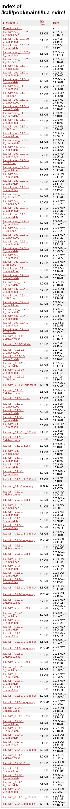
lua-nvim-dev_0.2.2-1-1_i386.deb (16, 229)
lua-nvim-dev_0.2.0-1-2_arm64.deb (16, 142)
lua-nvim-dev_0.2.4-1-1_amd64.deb (16, 270)
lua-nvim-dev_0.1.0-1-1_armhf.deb (16, 87)
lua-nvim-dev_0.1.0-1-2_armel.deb (16, 114)
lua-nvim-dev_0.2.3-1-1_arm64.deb (16, 243)
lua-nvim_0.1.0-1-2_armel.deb (13, 466)
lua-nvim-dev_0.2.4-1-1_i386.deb (16, 297)
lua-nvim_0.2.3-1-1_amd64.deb (13, 669)
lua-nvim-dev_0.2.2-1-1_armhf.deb (16, 223)
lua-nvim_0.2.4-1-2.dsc (16, 763)
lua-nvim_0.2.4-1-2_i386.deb (20, 797)
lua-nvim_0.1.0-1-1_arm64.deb (13, 412)
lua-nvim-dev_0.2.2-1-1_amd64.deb (16, 202)
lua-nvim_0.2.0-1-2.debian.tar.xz (13, 493)
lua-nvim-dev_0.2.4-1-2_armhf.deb (16, 324)
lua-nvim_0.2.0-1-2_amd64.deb (13, 506)
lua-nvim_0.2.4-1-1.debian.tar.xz (13, 709)
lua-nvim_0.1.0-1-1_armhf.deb (13, 425)
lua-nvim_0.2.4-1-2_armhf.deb (13, 790)
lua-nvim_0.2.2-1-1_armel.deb (13, 628)
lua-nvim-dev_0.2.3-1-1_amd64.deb (16, 236)
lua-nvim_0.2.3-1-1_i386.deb (20, 695)
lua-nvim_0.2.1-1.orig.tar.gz (19, 594)
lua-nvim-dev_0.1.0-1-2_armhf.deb (16, 121)
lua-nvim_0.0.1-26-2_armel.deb (14, 365)
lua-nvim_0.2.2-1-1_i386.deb (20, 641)
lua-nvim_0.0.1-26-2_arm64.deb (14, 358)
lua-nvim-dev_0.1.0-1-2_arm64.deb (16, 108)
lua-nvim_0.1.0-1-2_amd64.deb (13, 452)
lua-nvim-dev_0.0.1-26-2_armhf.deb (16, 54)
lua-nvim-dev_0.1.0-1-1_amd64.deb (16, 67)
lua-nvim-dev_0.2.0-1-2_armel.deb (16, 148)
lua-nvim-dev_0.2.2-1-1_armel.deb (16, 216)
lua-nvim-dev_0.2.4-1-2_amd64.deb (16, 304)
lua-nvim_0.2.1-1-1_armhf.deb (13, 581)
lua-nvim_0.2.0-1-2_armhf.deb (13, 527)
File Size (42, 23)
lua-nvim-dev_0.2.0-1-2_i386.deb (16, 162)
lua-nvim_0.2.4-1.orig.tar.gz (19, 803)
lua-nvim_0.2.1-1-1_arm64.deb (13, 567)
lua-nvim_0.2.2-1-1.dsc (16, 608)
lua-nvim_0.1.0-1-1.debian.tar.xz (13, 392)
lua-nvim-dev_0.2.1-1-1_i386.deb (16, 196)
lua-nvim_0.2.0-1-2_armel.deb (13, 520)
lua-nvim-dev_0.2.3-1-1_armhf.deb (16, 256)
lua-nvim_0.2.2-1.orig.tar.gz (19, 648)
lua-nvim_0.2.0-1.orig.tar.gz (19, 540)
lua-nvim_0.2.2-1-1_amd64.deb (13, 615)
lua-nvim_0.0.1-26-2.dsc (17, 344)
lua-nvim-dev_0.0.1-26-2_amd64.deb (16, 33)
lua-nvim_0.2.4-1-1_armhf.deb (13, 743)
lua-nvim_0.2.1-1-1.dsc (16, 553)
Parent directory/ (12, 28)
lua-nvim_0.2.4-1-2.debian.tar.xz (13, 756)
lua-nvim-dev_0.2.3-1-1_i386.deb (16, 263)
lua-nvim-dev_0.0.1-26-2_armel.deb (16, 47)
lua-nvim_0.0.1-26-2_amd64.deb (14, 351)
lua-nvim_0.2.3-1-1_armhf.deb (13, 689)
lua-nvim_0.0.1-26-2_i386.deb (14, 378)
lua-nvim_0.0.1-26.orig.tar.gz (19, 385)
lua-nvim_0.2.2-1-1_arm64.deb (13, 621)
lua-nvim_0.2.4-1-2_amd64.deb (13, 770)
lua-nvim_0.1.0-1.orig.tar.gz (19, 486)
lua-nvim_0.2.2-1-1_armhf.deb (13, 635)
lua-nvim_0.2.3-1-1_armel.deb (13, 682)
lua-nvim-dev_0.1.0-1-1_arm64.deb (16, 74)
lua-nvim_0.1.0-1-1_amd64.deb (13, 405)
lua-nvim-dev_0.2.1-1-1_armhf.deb (16, 189)
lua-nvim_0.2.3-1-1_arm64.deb (13, 675)
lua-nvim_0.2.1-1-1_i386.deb (20, 587)
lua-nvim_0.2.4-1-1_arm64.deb (13, 729)
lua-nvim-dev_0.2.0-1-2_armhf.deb (16, 155)
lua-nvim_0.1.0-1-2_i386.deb (20, 479)
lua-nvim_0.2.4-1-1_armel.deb (13, 736)
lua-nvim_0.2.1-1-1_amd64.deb (13, 560)
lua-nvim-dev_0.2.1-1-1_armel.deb (16, 182)
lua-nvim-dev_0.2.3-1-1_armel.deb (16, 250)
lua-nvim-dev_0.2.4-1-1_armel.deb (16, 283)
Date (56, 22)
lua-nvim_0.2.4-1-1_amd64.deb (13, 723)
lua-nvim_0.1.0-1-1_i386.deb (20, 432)
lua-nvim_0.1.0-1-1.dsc (16, 398)
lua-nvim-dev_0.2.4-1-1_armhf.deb (16, 290)
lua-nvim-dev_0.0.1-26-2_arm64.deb (16, 40)
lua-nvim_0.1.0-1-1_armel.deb (13, 419)
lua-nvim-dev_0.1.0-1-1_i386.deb (16, 94)
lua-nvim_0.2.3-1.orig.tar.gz (19, 702)
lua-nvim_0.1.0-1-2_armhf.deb (13, 473)
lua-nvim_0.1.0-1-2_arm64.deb (13, 459)
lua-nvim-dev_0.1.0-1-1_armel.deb (16, 81)
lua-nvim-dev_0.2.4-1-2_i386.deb (16, 331)
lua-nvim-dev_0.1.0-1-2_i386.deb (16, 128)
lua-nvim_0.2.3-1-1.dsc (16, 662)
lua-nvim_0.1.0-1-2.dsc (16, 445)
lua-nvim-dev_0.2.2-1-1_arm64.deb (16, 209)
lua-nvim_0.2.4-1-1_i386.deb (20, 749)
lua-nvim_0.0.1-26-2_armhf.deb (14, 371)
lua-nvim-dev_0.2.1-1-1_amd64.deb (16, 169)
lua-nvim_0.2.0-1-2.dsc (16, 499)
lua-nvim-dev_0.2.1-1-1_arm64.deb (16, 175)
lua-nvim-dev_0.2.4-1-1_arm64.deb (16, 277)
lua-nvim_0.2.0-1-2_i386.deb (20, 533)
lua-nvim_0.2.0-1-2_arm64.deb (13, 513)
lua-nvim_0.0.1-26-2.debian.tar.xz (14, 337)
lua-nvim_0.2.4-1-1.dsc (16, 716)
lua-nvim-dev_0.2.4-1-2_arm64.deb (16, 311)
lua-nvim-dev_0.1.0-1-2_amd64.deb (16, 101)
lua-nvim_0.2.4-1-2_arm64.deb (13, 777)
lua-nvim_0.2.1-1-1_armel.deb (13, 574)
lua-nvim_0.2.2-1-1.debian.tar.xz (13, 601)
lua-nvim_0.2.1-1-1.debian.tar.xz (13, 547)
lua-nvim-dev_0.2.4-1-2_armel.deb (16, 317)
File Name (9, 22)
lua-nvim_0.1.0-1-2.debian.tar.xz (13, 439)
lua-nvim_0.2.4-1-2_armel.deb (13, 784)
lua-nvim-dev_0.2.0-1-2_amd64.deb (16, 135)
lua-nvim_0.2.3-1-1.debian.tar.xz (13, 655)
